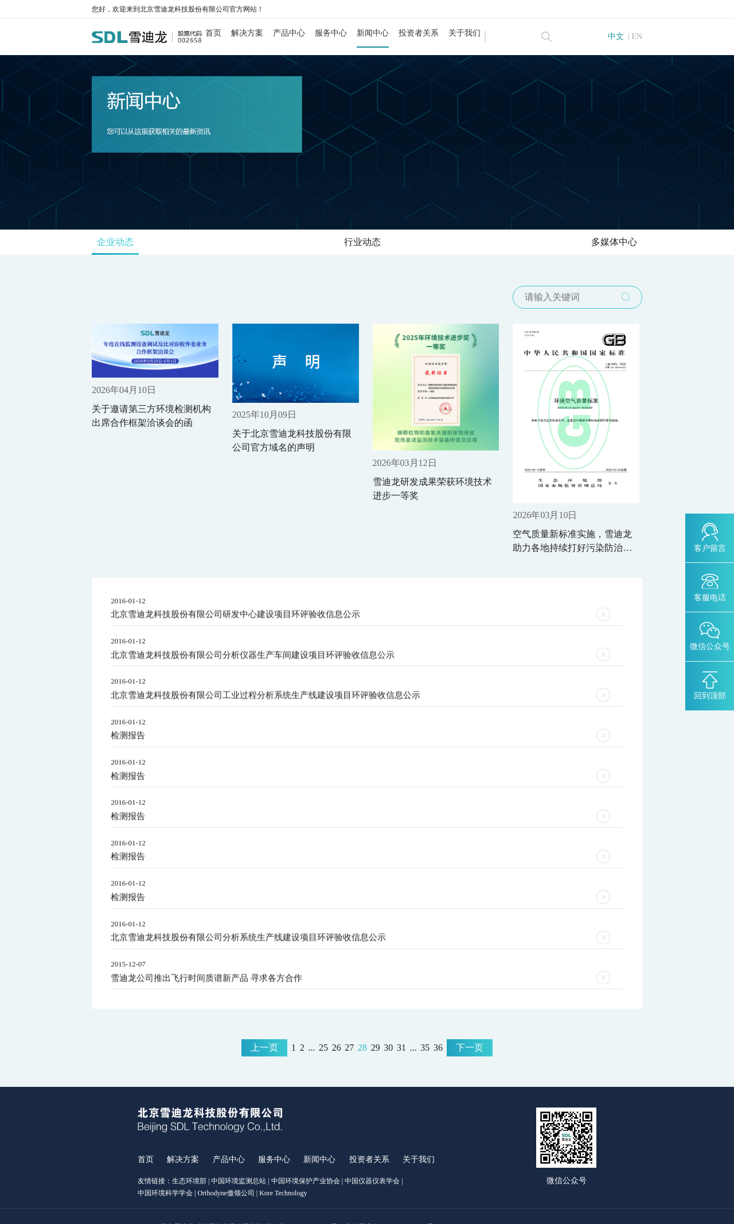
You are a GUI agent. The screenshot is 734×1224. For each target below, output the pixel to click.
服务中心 (349, 33)
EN (636, 37)
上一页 (264, 1026)
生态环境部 (189, 1159)
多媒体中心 (608, 245)
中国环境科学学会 (165, 1170)
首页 (232, 33)
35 (425, 1026)
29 (375, 1026)
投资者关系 (437, 33)
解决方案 (265, 33)
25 (323, 1026)
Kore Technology (283, 1170)
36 (438, 1026)
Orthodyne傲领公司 (225, 1170)
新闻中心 (391, 33)
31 (401, 1026)
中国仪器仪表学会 (372, 1159)
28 (362, 1026)
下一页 (469, 1026)
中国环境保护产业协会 (305, 1159)
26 (336, 1026)
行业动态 (362, 245)
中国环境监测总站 (238, 1159)
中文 (616, 37)
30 (388, 1026)
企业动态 (121, 245)
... (311, 1026)
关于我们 (483, 33)
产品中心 (307, 33)
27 (349, 1026)
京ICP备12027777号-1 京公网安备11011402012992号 (356, 1205)
